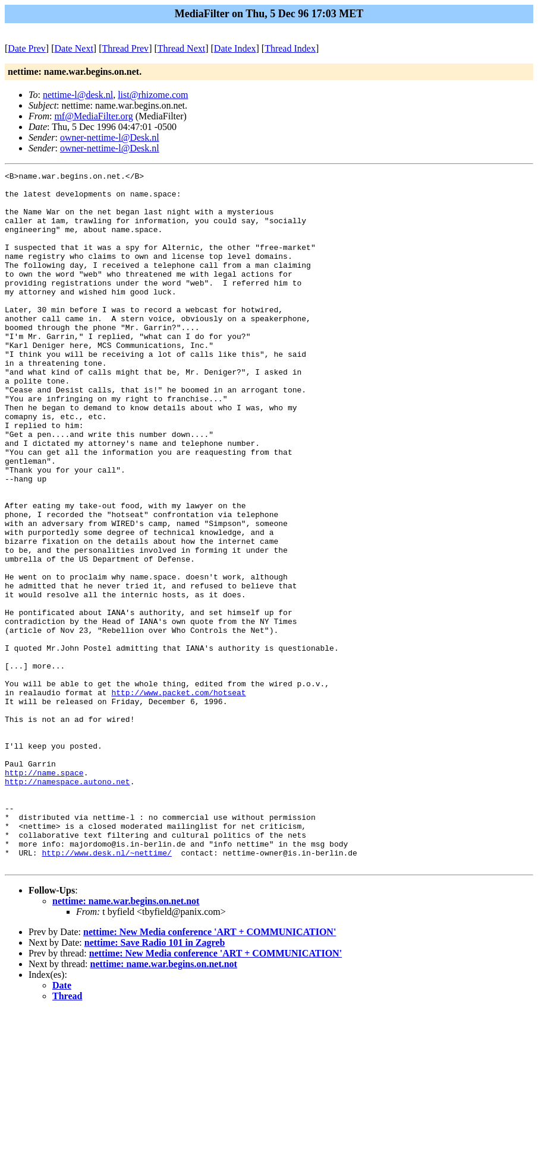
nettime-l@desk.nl (78, 95)
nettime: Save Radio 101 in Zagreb (154, 1081)
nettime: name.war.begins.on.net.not (125, 1040)
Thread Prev (125, 48)
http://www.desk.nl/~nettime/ (106, 989)
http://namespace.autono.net (67, 904)
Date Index (235, 48)
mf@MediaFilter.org (93, 116)
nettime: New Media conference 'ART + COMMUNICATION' (209, 1071)
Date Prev (27, 48)
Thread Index (290, 48)
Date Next (74, 48)
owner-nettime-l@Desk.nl (109, 137)
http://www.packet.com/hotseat (178, 797)
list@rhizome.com (153, 95)
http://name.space (44, 893)
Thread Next (181, 48)
